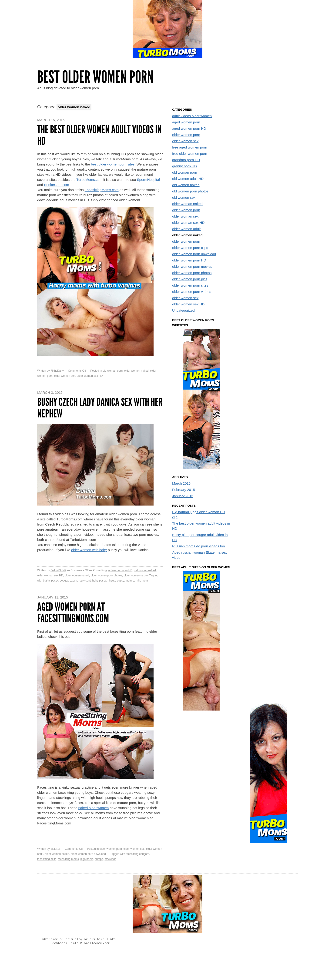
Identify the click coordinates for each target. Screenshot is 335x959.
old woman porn (113, 370)
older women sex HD (90, 375)
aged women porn (186, 122)
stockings (110, 859)
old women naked (145, 570)
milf (138, 580)
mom (145, 580)
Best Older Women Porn (95, 77)
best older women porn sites (113, 164)
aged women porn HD (118, 570)
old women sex (183, 197)
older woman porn (186, 210)
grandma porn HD (186, 160)
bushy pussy (50, 580)
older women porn (186, 241)
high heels (86, 859)
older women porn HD (189, 260)
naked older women (93, 808)
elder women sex (133, 848)
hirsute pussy (116, 580)
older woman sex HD (50, 575)
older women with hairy (89, 550)
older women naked (136, 370)
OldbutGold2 (58, 570)
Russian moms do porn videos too (198, 546)
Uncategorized (183, 310)
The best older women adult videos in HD (99, 135)
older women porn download (88, 854)
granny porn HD (184, 166)
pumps (99, 859)
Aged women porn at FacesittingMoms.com (73, 612)
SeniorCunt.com (56, 185)
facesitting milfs (46, 859)
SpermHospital (148, 180)
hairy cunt (85, 580)
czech (73, 580)
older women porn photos (106, 575)
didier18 (55, 848)
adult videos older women (192, 116)
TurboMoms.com (89, 180)
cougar (64, 580)
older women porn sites (190, 285)
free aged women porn (189, 147)
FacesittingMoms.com (102, 190)
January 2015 (182, 496)
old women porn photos (190, 191)
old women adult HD (188, 179)
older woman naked (187, 204)
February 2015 (183, 490)
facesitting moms (68, 859)
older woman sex (185, 216)
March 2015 (181, 483)
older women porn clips (190, 248)
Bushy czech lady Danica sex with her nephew (99, 407)
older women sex (64, 375)
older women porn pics (189, 279)
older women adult (186, 229)
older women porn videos (191, 292)
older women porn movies (192, 266)
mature (130, 580)
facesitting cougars (137, 854)
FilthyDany (57, 370)
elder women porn (111, 848)
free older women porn (189, 153)
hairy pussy (99, 580)
